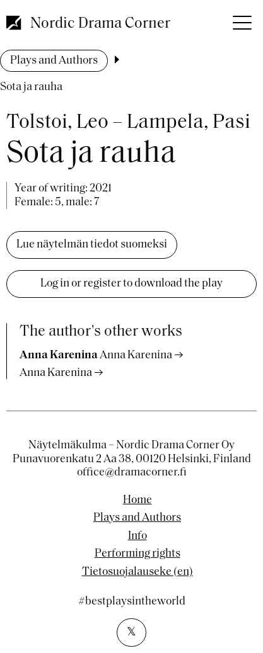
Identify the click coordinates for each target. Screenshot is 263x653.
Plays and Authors (54, 61)
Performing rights (137, 554)
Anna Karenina (56, 373)
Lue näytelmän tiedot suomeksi (91, 245)
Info (137, 536)
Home (137, 500)
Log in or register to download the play (131, 284)
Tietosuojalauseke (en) (137, 572)
